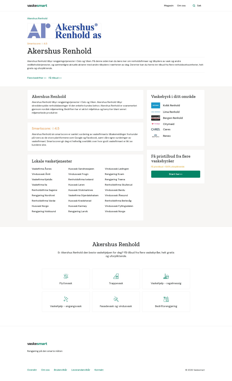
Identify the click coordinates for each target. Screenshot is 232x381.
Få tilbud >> (55, 77)
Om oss (181, 5)
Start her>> (175, 174)
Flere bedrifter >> (36, 77)
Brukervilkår (60, 369)
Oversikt (32, 369)
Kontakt (99, 369)
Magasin (169, 5)
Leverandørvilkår (80, 369)
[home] (37, 5)
